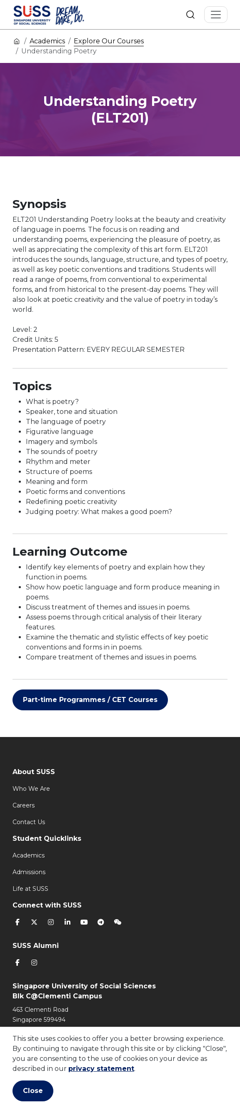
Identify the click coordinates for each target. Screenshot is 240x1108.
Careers (23, 805)
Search (190, 15)
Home (16, 41)
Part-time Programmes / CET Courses (90, 700)
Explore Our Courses (109, 41)
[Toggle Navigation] (216, 14)
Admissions (28, 872)
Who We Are (31, 788)
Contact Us (28, 822)
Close (33, 1091)
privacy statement (101, 1069)
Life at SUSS (30, 888)
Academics (47, 41)
